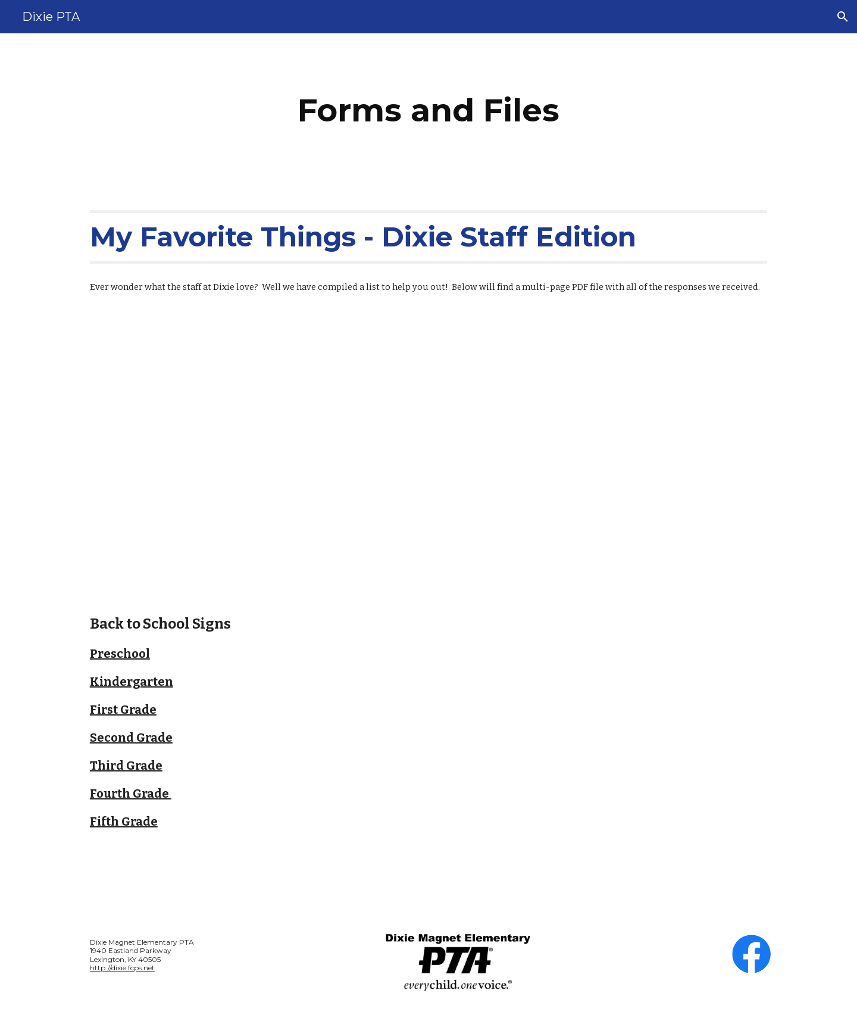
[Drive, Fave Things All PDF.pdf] (252, 455)
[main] (428, 110)
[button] (842, 16)
